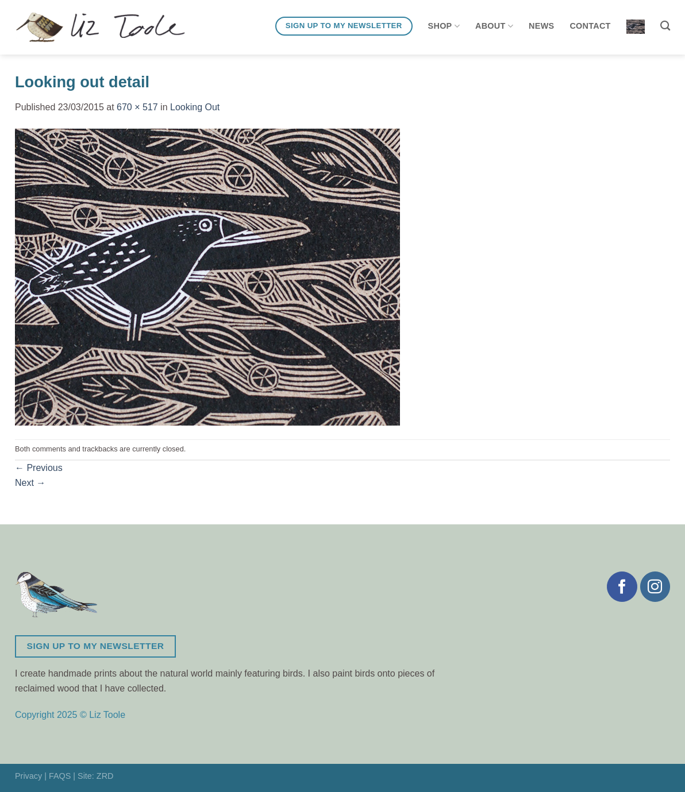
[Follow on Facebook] (622, 586)
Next (30, 483)
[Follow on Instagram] (655, 586)
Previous (39, 468)
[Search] (665, 26)
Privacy (28, 776)
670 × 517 (137, 107)
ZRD (105, 776)
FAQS (60, 776)
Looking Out (195, 107)
